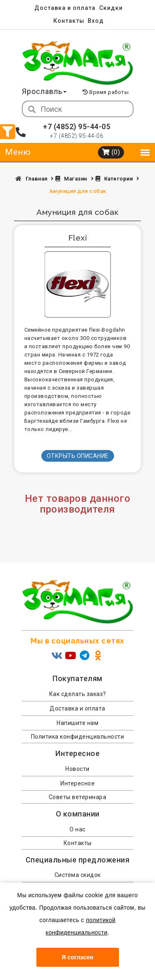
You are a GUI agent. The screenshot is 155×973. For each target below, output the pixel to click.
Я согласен (77, 957)
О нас (77, 829)
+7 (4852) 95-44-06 (76, 135)
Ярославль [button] (44, 91)
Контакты (68, 20)
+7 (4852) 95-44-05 (76, 126)
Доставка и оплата (64, 8)
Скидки (111, 8)
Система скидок (78, 875)
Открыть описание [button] (78, 456)
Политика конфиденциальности (77, 736)
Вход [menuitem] (96, 20)
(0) (111, 152)
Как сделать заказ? (77, 694)
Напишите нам (77, 723)
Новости (77, 769)
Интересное (77, 783)
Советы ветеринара (78, 797)
